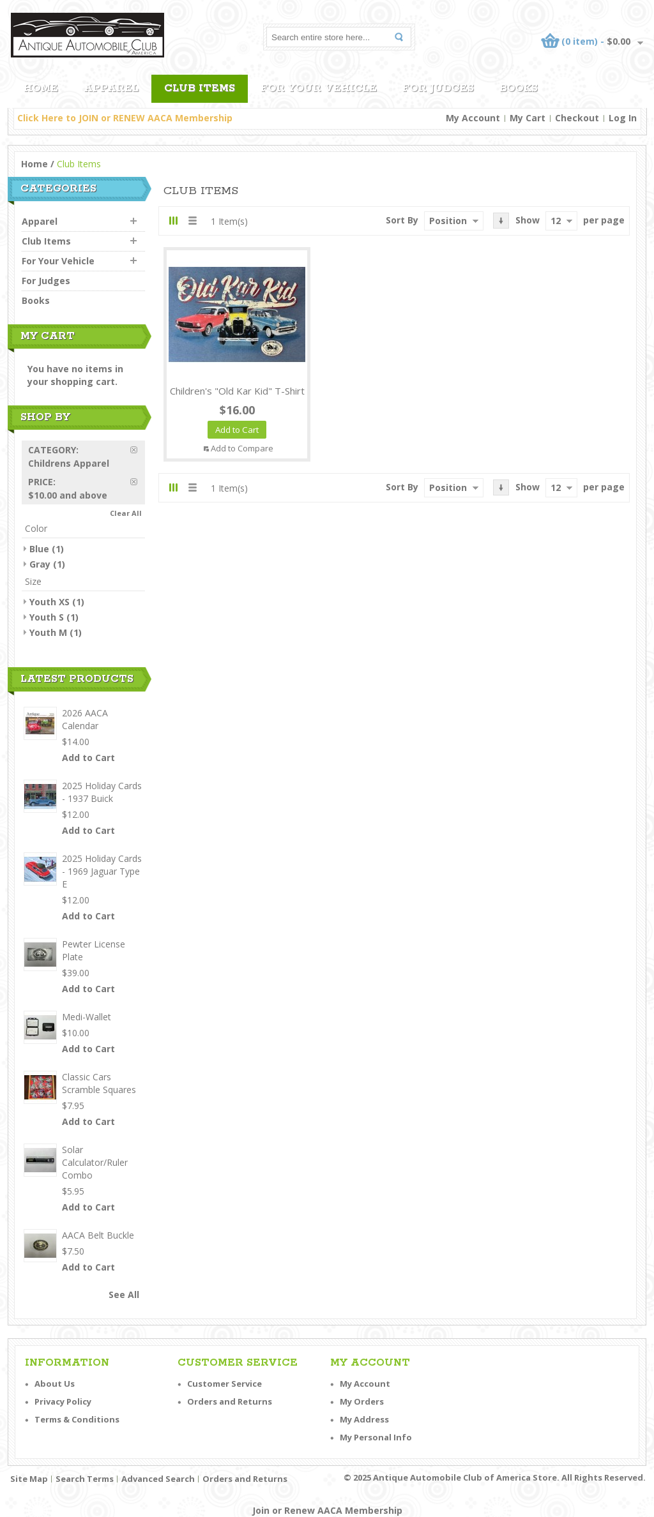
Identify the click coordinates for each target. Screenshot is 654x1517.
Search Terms (85, 1478)
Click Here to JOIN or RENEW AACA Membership (124, 118)
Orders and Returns (229, 1401)
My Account (473, 118)
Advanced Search (158, 1478)
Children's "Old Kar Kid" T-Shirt (237, 390)
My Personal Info (376, 1437)
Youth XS (49, 602)
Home (34, 164)
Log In (623, 118)
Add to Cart (88, 757)
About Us (54, 1383)
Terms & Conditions (76, 1419)
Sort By (402, 220)
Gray (39, 564)
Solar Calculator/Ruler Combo (95, 1162)
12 (556, 221)
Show (527, 220)
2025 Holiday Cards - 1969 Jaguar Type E (102, 871)
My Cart (527, 118)
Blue (39, 549)
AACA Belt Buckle (98, 1235)
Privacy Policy (62, 1401)
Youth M (48, 632)
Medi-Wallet (86, 1017)
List (192, 220)
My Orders (362, 1401)
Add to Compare (242, 448)
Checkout (577, 118)
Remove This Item (137, 449)
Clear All (126, 513)
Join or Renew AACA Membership (327, 1510)
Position (448, 221)
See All (124, 1294)
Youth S (46, 617)
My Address (364, 1419)
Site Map (29, 1478)
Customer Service (224, 1383)
